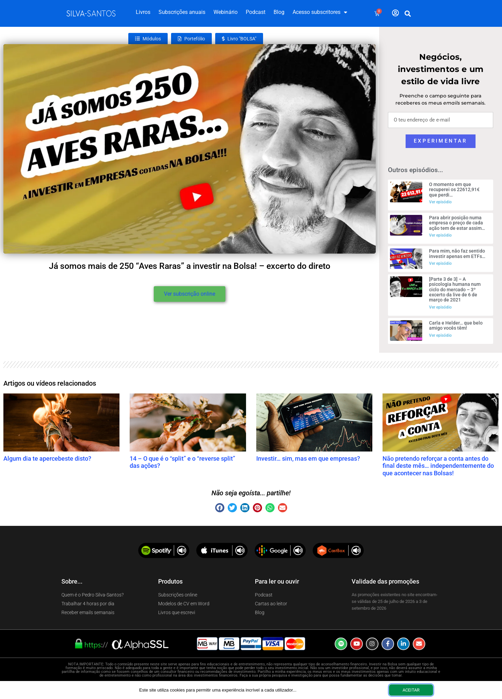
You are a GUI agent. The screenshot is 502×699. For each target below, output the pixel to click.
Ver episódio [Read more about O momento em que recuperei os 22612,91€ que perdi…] (440, 202)
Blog (279, 12)
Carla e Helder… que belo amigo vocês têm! (456, 325)
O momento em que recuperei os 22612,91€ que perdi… (454, 190)
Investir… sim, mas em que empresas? (308, 458)
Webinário (225, 12)
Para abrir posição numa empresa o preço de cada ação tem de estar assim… (457, 223)
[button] (407, 13)
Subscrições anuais (182, 12)
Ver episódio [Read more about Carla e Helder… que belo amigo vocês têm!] (440, 335)
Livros (143, 12)
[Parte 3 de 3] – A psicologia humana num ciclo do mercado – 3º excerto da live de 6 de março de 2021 (455, 289)
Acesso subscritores (320, 12)
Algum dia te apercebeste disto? (47, 458)
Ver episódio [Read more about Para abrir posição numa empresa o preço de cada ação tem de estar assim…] (440, 235)
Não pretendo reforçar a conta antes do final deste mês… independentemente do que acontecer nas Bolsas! (438, 466)
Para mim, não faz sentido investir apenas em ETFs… (457, 253)
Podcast (255, 12)
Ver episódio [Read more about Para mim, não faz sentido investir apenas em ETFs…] (440, 263)
